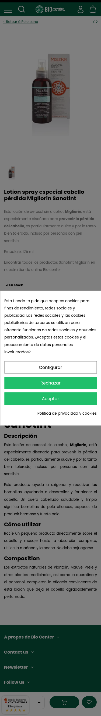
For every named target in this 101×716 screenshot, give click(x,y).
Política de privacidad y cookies (67, 413)
